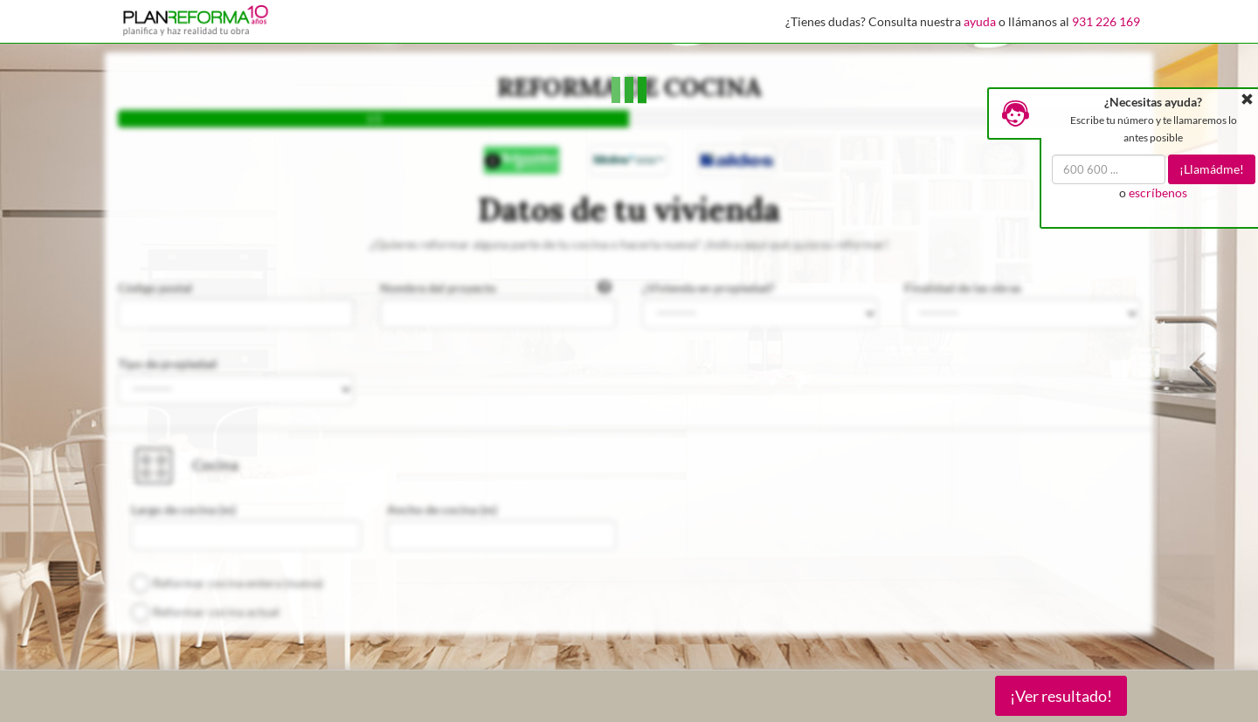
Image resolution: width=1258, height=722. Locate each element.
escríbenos (1158, 192)
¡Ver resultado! (1061, 695)
